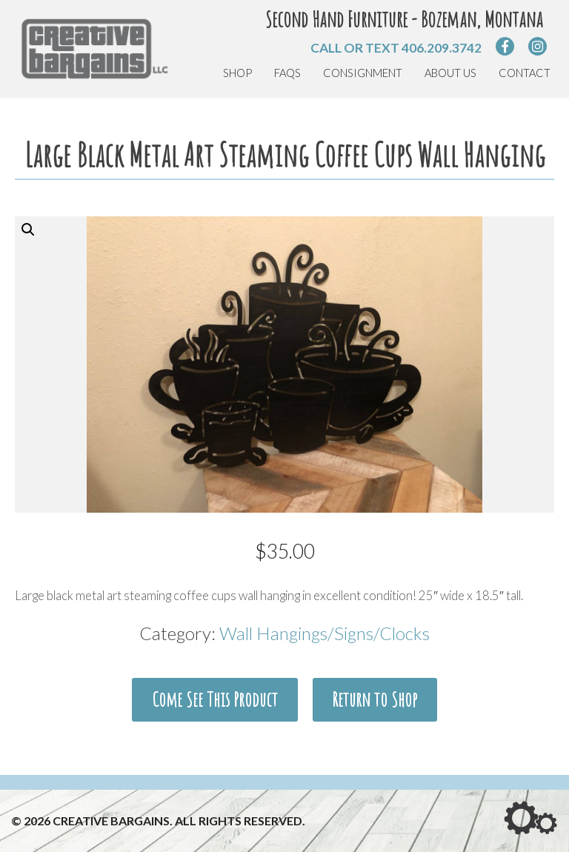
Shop (237, 73)
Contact (524, 73)
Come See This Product (215, 722)
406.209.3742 (442, 48)
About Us (450, 73)
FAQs (287, 73)
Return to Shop (374, 722)
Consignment (362, 73)
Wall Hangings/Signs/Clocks (324, 656)
